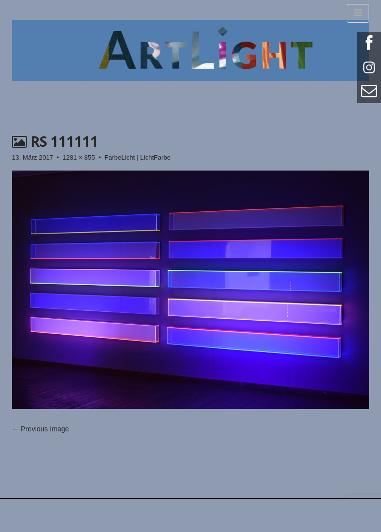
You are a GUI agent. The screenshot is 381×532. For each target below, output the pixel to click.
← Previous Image (40, 429)
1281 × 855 (79, 157)
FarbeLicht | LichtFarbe (138, 157)
